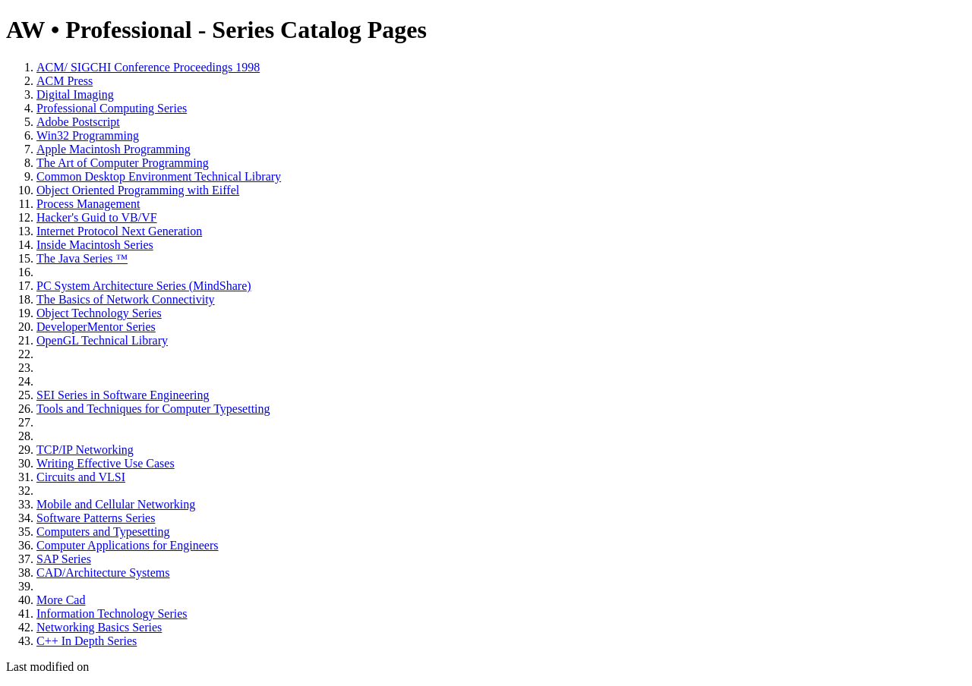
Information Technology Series (112, 613)
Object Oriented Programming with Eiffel (137, 190)
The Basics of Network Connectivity (125, 299)
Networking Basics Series (99, 627)
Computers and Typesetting (102, 531)
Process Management (88, 203)
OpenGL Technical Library (102, 340)
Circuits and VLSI (80, 476)
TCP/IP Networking (85, 449)
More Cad (60, 599)
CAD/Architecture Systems (103, 572)
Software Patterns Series (95, 517)
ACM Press (64, 80)
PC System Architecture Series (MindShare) (143, 285)
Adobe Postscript (78, 121)
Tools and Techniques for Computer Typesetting (153, 408)
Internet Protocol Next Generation (119, 231)
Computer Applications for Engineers (127, 545)
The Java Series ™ (82, 258)
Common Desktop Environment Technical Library (158, 176)
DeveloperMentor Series (96, 326)
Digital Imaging (75, 94)
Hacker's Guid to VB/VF (96, 217)
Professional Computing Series (111, 108)
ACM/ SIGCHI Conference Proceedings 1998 (148, 67)
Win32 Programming (87, 135)
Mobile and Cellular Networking (115, 504)
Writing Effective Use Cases (105, 463)
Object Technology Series (99, 313)
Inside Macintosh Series (94, 244)
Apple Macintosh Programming (113, 149)
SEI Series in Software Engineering (123, 395)
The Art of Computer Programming (122, 162)
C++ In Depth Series (86, 640)
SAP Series (63, 558)
